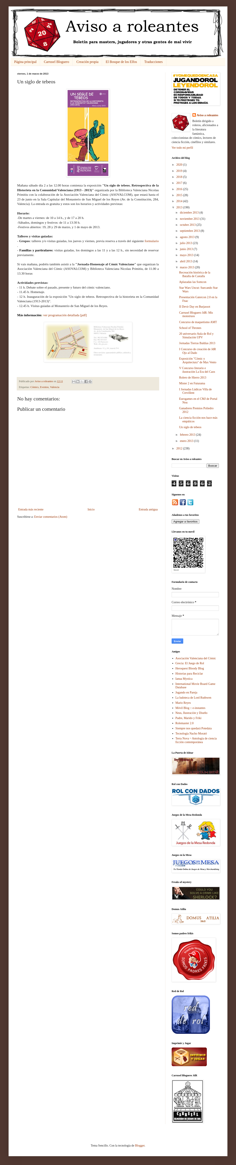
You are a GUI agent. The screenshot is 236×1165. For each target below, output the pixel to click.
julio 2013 (186, 243)
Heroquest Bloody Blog (189, 668)
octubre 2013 (188, 224)
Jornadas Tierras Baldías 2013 (197, 343)
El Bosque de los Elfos (121, 62)
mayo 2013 (187, 255)
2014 (179, 201)
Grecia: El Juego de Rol (189, 663)
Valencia (54, 387)
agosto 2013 (187, 237)
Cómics (34, 387)
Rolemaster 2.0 (184, 723)
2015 (179, 195)
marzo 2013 (187, 267)
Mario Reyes (183, 702)
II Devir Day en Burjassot (194, 306)
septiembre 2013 (190, 230)
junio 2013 (187, 249)
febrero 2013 (188, 434)
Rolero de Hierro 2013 (192, 377)
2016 (179, 189)
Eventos (44, 387)
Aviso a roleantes (207, 115)
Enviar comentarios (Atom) (50, 516)
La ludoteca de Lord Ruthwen (193, 697)
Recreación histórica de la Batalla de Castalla (194, 274)
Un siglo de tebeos (190, 427)
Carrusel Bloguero (56, 62)
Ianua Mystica (184, 678)
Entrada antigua (148, 509)
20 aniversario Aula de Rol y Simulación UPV (196, 335)
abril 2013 (186, 261)
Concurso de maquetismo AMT (198, 322)
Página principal (25, 62)
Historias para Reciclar (189, 673)
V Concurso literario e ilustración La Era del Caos (197, 369)
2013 (179, 207)
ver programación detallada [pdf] (65, 315)
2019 (179, 171)
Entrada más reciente (30, 509)
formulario (152, 241)
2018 (179, 177)
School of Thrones (190, 328)
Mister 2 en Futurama (192, 383)
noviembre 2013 (190, 218)
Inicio (91, 509)
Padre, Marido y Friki (188, 718)
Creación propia (87, 62)
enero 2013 (187, 441)
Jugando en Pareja (186, 692)
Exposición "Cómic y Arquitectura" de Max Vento (197, 360)
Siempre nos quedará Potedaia (193, 728)
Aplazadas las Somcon (192, 282)
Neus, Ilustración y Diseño (191, 713)
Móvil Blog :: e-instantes (190, 708)
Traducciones (153, 62)
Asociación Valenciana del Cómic (195, 658)
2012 (179, 448)
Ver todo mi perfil (182, 147)
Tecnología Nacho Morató (191, 733)
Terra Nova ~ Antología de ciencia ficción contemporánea (196, 740)
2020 (179, 164)
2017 (179, 183)
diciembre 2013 (189, 212)
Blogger (139, 1145)
